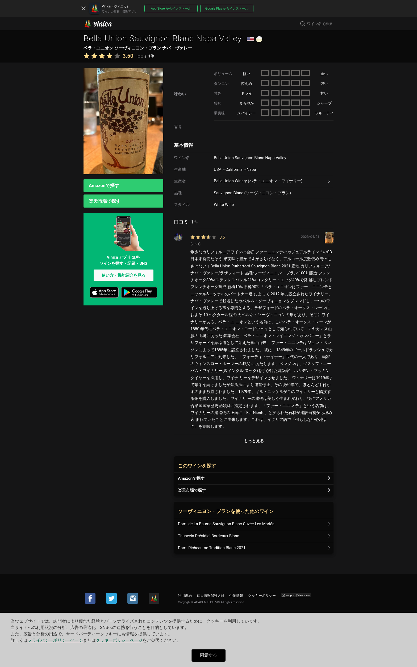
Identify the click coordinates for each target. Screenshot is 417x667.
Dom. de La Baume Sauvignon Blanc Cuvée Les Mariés (226, 523)
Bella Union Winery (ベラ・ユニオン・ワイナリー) (258, 181)
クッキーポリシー (262, 596)
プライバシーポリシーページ (55, 640)
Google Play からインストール (226, 8)
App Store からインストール (171, 8)
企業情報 (236, 596)
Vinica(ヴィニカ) (102, 24)
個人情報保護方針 (210, 596)
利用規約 (185, 596)
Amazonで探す (104, 185)
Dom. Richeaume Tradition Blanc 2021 (211, 547)
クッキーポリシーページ (119, 640)
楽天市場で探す (104, 201)
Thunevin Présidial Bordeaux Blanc (208, 535)
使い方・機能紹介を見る (123, 276)
